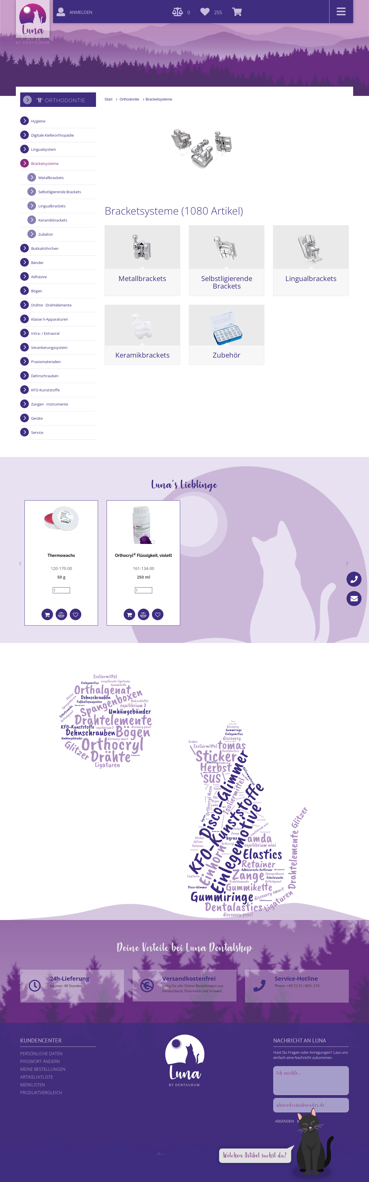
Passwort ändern (40, 1061)
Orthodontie (129, 99)
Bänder (37, 262)
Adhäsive (39, 276)
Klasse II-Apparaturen (49, 319)
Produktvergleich (41, 1092)
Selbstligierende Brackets (226, 282)
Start (108, 99)
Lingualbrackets (310, 278)
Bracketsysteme (159, 99)
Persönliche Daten (41, 1053)
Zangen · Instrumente (49, 404)
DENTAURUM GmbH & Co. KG (200, 1164)
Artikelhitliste (36, 1077)
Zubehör (226, 355)
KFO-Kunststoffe (45, 390)
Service (37, 432)
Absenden (284, 1121)
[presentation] (20, 562)
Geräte (37, 418)
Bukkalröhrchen (45, 248)
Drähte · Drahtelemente (51, 305)
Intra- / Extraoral (45, 333)
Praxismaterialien (46, 361)
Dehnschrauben (45, 375)
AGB (210, 1159)
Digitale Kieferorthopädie (52, 135)
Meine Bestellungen (42, 1069)
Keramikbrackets (142, 355)
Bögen (36, 290)
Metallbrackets (142, 278)
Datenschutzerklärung (186, 1159)
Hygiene (38, 121)
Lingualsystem (43, 149)
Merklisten (32, 1085)
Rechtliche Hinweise (150, 1159)
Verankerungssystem (49, 347)
